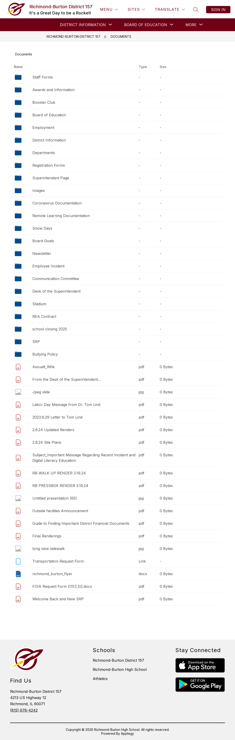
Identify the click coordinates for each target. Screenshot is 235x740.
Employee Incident (48, 266)
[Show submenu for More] (190, 24)
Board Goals (43, 241)
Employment (43, 127)
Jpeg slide (41, 392)
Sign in (218, 9)
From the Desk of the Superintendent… (66, 379)
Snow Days (42, 228)
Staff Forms (42, 77)
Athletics (100, 678)
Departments (43, 152)
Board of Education (49, 115)
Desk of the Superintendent (56, 291)
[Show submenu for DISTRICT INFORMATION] (83, 24)
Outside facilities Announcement (60, 511)
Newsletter (41, 253)
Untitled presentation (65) (54, 498)
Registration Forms (48, 165)
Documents (121, 36)
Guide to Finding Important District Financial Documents (80, 523)
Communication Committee (55, 278)
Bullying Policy (45, 354)
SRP (36, 341)
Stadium (39, 304)
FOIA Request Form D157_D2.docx (62, 586)
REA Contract (44, 316)
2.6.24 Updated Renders (53, 429)
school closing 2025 (49, 329)
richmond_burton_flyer (52, 573)
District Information (49, 140)
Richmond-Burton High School (120, 669)
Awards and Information (53, 89)
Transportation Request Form (58, 561)
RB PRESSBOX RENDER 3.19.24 (60, 485)
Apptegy (127, 733)
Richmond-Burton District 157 (73, 36)
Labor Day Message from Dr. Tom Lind (66, 404)
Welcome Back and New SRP (58, 599)
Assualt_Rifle (43, 367)
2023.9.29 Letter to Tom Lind (57, 417)
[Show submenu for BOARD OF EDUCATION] (145, 24)
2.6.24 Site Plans (46, 442)
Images (38, 190)
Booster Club (43, 102)
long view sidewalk (48, 548)
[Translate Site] (170, 9)
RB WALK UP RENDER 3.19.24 (59, 473)
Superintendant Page (50, 178)
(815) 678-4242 (24, 710)
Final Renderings (46, 536)
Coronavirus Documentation (57, 203)
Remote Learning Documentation (61, 215)
